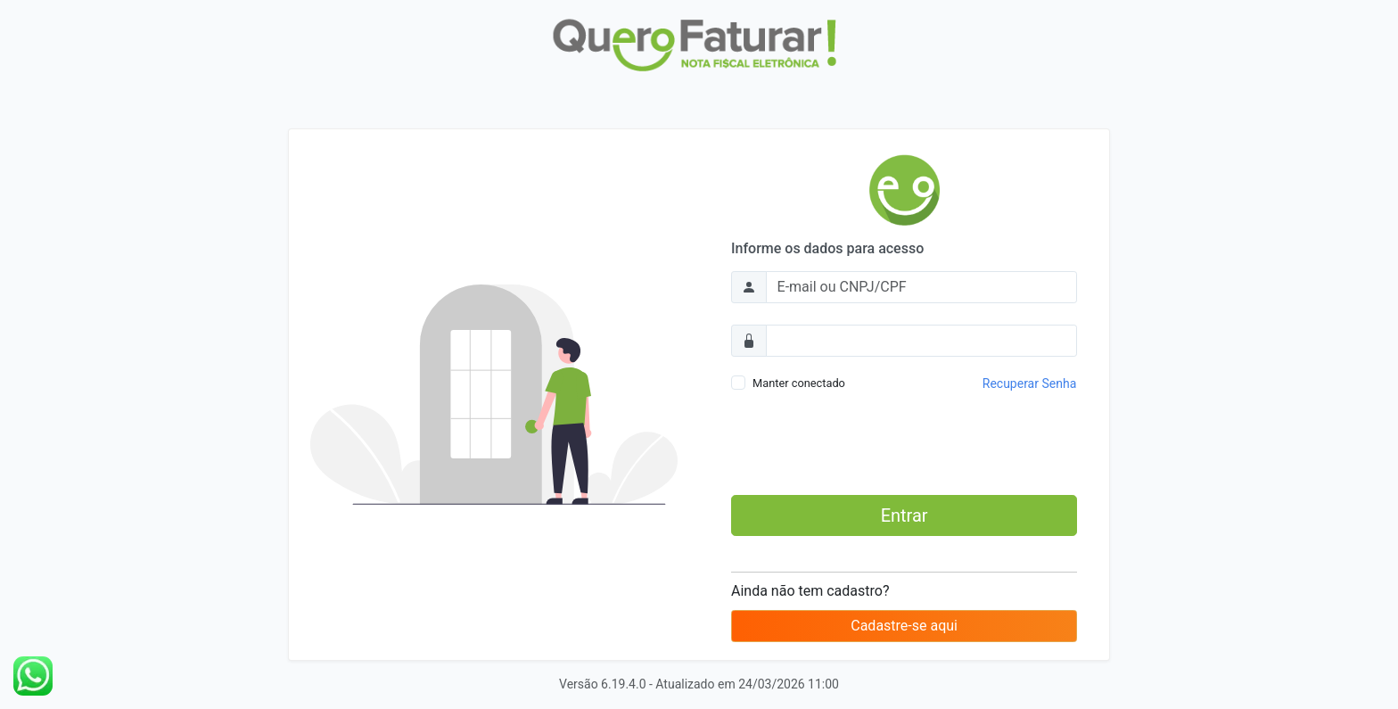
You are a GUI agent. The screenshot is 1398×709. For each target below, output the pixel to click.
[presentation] (904, 446)
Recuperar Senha (1029, 383)
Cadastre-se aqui (904, 625)
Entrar (904, 515)
